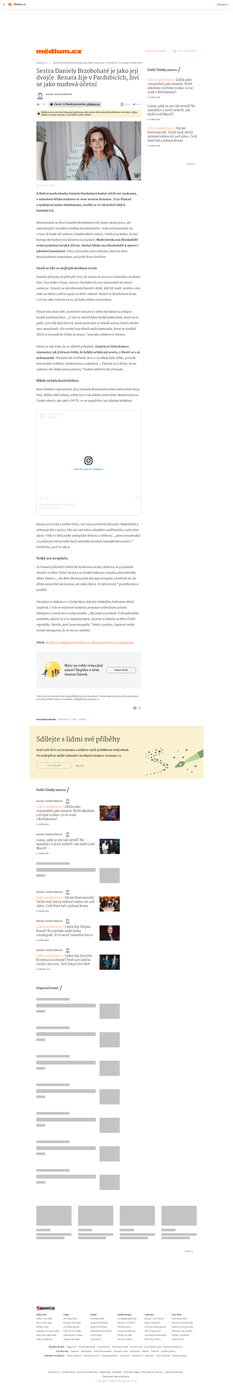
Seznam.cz (222, 4)
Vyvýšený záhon (168, 1351)
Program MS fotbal (99, 1323)
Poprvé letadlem (152, 1323)
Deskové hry (137, 1356)
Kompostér (135, 1351)
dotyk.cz (52, 642)
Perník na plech (125, 1339)
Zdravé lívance (124, 1327)
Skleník (145, 1351)
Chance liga (95, 1335)
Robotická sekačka (103, 1351)
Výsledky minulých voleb (47, 1331)
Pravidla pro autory (152, 1372)
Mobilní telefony (74, 1356)
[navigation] (3, 4)
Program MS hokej (72, 1323)
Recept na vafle (125, 1335)
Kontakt (117, 1372)
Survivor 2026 (136, 1347)
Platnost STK (178, 1339)
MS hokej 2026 (70, 1318)
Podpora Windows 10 (172, 1347)
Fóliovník (155, 1351)
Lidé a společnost (160, 80)
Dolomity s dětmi (153, 1339)
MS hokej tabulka (71, 1327)
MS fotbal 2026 (97, 1318)
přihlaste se (93, 104)
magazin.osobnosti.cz (74, 642)
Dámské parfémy (110, 1356)
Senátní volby (42, 1327)
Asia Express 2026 (152, 1347)
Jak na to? (80, 765)
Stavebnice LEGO (92, 1356)
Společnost (62, 719)
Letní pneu (125, 1356)
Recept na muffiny (126, 1323)
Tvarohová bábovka (126, 1331)
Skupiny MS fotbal (98, 1327)
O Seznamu (68, 1372)
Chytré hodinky (163, 1356)
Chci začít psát (184, 51)
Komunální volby (44, 1323)
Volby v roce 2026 (44, 1318)
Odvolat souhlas (174, 1372)
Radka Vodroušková (59, 94)
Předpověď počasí (87, 1347)
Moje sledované (156, 51)
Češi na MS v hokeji (72, 1331)
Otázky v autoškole (180, 1335)
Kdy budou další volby (46, 1335)
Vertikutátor (86, 1351)
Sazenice (75, 1351)
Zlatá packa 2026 (120, 1347)
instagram (126, 642)
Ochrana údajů (131, 1372)
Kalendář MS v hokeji (72, 1335)
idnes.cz (97, 642)
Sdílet (136, 104)
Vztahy (82, 719)
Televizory (149, 1356)
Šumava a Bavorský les (155, 1327)
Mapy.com (72, 1347)
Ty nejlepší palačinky (127, 1318)
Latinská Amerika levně (155, 1335)
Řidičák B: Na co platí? (182, 1331)
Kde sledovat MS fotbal (100, 1331)
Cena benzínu (103, 1347)
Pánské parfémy (179, 1356)
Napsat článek (121, 670)
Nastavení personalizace (116, 1376)
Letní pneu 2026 (179, 1318)
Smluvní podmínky (87, 1372)
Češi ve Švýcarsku (153, 1331)
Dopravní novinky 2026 (182, 1327)
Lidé (74, 719)
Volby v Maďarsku (44, 1339)
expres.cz (111, 642)
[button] (88, 150)
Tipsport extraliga (71, 1339)
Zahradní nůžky (120, 1351)
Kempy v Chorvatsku (154, 1318)
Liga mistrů (95, 1339)
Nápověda (105, 1372)
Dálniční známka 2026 (182, 1323)
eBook (125, 104)
